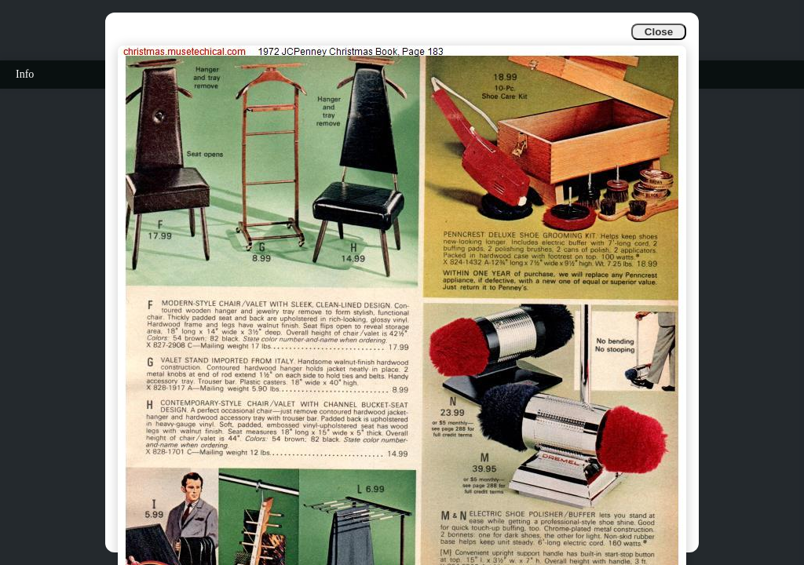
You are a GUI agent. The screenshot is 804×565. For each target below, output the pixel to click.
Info (25, 74)
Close (659, 32)
